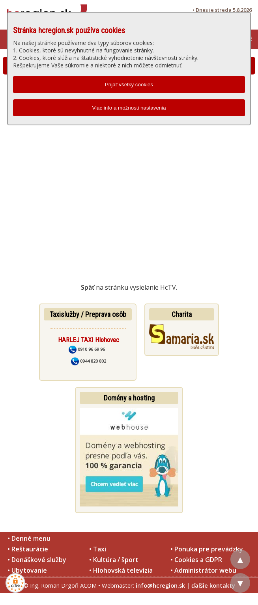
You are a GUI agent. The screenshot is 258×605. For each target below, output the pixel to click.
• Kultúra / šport (113, 559)
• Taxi (97, 549)
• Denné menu (28, 538)
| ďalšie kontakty (211, 585)
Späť (87, 287)
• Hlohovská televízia (121, 570)
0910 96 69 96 (87, 349)
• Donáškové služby (36, 559)
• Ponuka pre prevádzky (206, 549)
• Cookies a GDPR (196, 559)
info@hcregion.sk (160, 585)
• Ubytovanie (27, 570)
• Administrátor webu (203, 570)
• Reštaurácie (27, 549)
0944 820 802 (88, 361)
